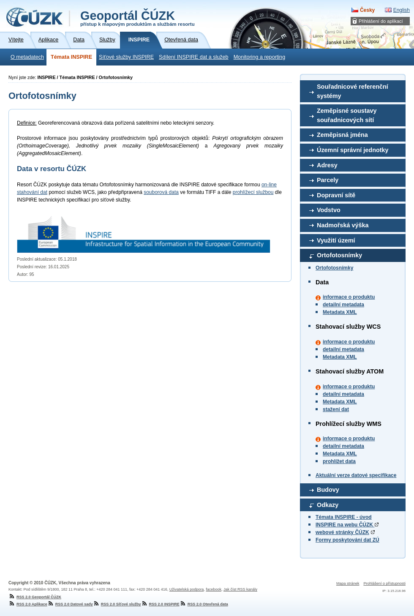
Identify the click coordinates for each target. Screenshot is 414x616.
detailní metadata (343, 305)
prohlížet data (339, 461)
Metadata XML (340, 312)
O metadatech (27, 57)
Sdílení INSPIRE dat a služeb (194, 57)
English (401, 10)
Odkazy (327, 505)
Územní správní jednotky (353, 150)
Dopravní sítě (336, 195)
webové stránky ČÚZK (342, 532)
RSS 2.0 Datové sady (70, 604)
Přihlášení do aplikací (381, 21)
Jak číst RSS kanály (240, 589)
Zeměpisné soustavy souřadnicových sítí (347, 115)
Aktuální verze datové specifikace (356, 475)
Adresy (327, 165)
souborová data (161, 192)
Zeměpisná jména (342, 134)
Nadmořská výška (342, 225)
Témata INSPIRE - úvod (344, 517)
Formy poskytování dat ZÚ (347, 540)
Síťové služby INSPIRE (126, 57)
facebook (213, 589)
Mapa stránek (348, 583)
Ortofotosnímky (339, 255)
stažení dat (336, 409)
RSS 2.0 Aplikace (27, 604)
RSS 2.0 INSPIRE (160, 604)
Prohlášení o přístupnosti (384, 583)
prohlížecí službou (253, 192)
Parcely (327, 180)
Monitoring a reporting (260, 57)
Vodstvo (328, 210)
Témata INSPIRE (71, 57)
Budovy (328, 489)
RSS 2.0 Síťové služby (117, 604)
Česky (367, 10)
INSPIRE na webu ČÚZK (347, 525)
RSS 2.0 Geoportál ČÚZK (34, 597)
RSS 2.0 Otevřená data (204, 604)
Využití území (336, 240)
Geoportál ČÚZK (137, 18)
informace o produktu (349, 297)
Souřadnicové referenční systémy (352, 91)
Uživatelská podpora (186, 589)
